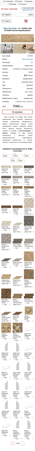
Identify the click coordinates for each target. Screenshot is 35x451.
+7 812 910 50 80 (27, 8)
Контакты (22, 4)
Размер (19, 158)
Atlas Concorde (27, 59)
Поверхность (12, 158)
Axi (19, 28)
